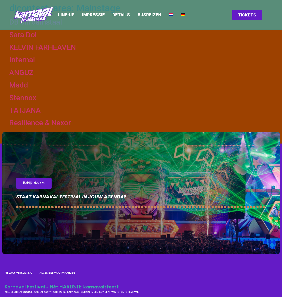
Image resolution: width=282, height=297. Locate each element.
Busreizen (149, 15)
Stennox (22, 97)
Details (121, 15)
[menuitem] (171, 15)
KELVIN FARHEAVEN (42, 47)
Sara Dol (23, 34)
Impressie (93, 15)
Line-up (66, 15)
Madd (18, 85)
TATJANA (25, 110)
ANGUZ (21, 72)
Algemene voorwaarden (57, 273)
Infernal (22, 59)
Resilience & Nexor (40, 122)
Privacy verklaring (18, 273)
